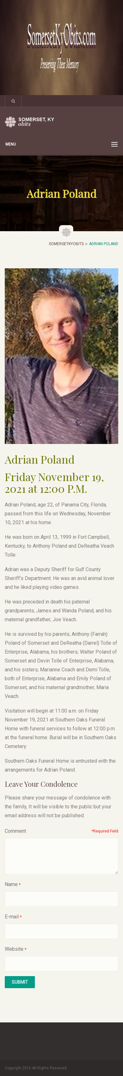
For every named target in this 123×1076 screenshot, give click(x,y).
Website (14, 949)
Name (11, 884)
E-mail (12, 917)
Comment (15, 831)
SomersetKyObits (66, 244)
